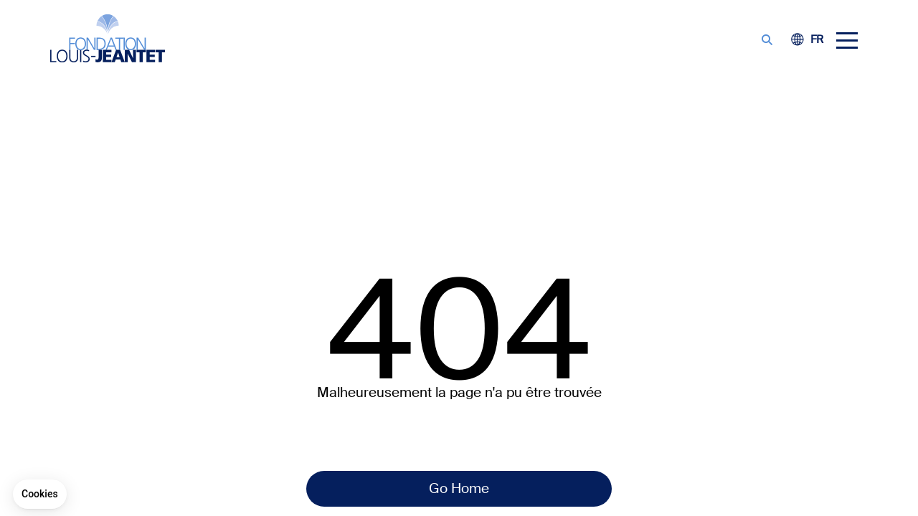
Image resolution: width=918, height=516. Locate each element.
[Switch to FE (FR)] (816, 40)
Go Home (459, 488)
